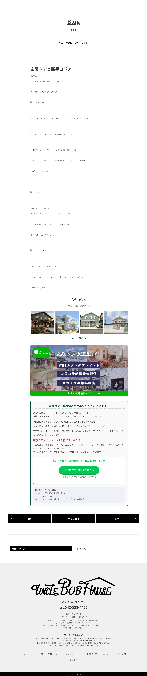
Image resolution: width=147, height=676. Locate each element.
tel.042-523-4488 (73, 607)
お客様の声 (92, 654)
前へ (30, 518)
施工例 (40, 654)
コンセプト (26, 654)
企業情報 (73, 660)
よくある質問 (119, 654)
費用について (54, 654)
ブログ (105, 654)
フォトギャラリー (73, 654)
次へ (117, 518)
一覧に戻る (73, 518)
